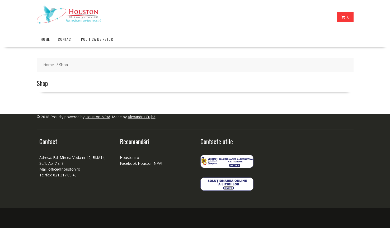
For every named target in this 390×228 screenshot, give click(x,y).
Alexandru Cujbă (142, 116)
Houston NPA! (98, 116)
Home (45, 39)
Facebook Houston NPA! (141, 163)
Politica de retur (97, 39)
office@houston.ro (64, 169)
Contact (65, 39)
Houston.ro (129, 157)
